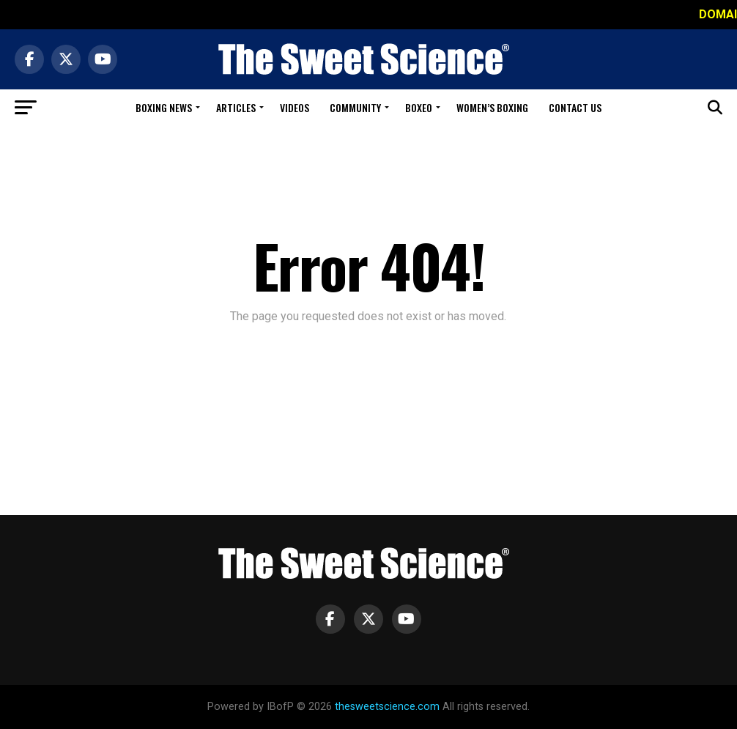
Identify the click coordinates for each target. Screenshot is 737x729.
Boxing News (164, 107)
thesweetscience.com (387, 706)
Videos (294, 107)
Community (355, 107)
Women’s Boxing (492, 107)
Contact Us (575, 107)
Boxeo (418, 107)
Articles (236, 107)
